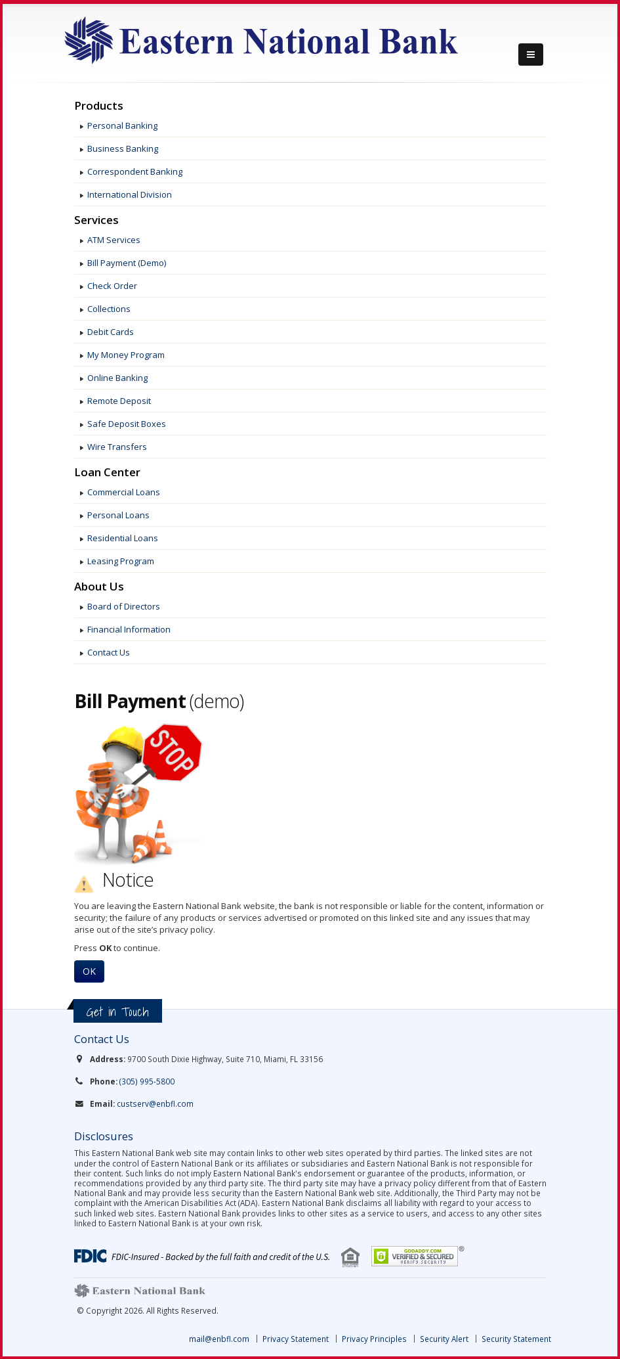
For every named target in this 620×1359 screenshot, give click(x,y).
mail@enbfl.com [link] (219, 1338)
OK (89, 971)
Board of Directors (123, 606)
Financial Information (129, 629)
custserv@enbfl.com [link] (155, 1103)
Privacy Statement (295, 1338)
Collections (109, 309)
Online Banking (117, 378)
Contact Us (108, 652)
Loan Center (107, 472)
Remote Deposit (119, 401)
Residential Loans (122, 538)
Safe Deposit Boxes (126, 424)
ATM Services (113, 240)
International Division (129, 194)
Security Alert (444, 1338)
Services (96, 220)
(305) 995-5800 (147, 1081)
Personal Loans (118, 515)
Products (98, 106)
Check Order (112, 286)
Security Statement (516, 1338)
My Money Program (126, 355)
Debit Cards (110, 332)
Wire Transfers (117, 447)
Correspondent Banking (134, 171)
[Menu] (530, 54)
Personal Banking (122, 125)
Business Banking (122, 148)
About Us (99, 586)
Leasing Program (120, 561)
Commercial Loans (123, 492)
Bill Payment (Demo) (126, 263)
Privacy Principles (374, 1338)
